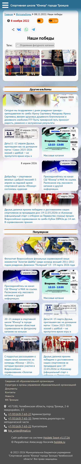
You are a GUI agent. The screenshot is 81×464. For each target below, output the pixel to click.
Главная (9, 14)
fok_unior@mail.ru (19, 430)
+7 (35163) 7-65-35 (19, 418)
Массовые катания (54, 155)
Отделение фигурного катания (37, 45)
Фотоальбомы (23, 14)
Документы (11, 388)
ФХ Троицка (11, 400)
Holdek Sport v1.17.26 (56, 437)
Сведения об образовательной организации (29, 381)
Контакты (10, 392)
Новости (9, 396)
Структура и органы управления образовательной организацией (40, 385)
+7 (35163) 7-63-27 (19, 414)
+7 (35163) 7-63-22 (19, 426)
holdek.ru (59, 442)
